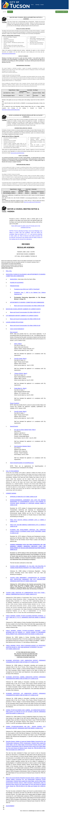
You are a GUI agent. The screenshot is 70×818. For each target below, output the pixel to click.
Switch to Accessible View (61, 11)
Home (32, 4)
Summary (10, 11)
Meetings (37, 4)
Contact (42, 4)
